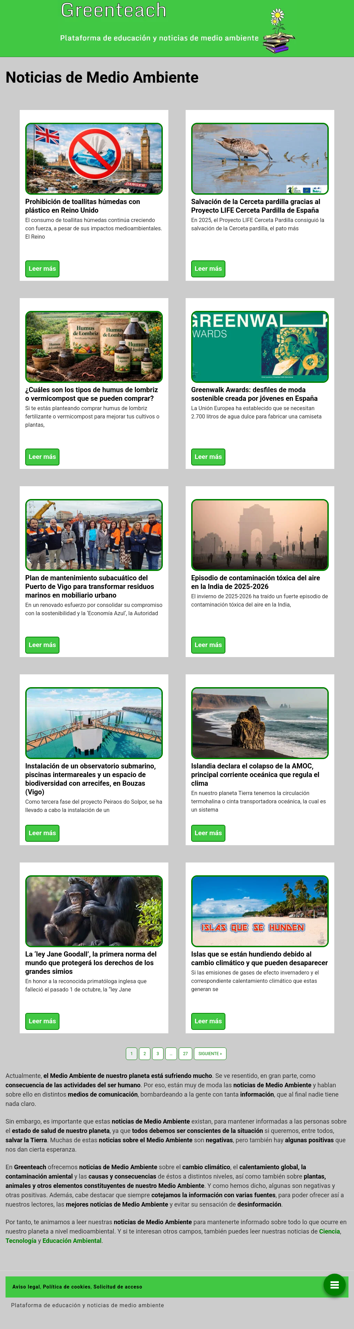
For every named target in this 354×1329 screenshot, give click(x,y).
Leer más (42, 269)
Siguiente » (210, 1053)
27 (185, 1053)
